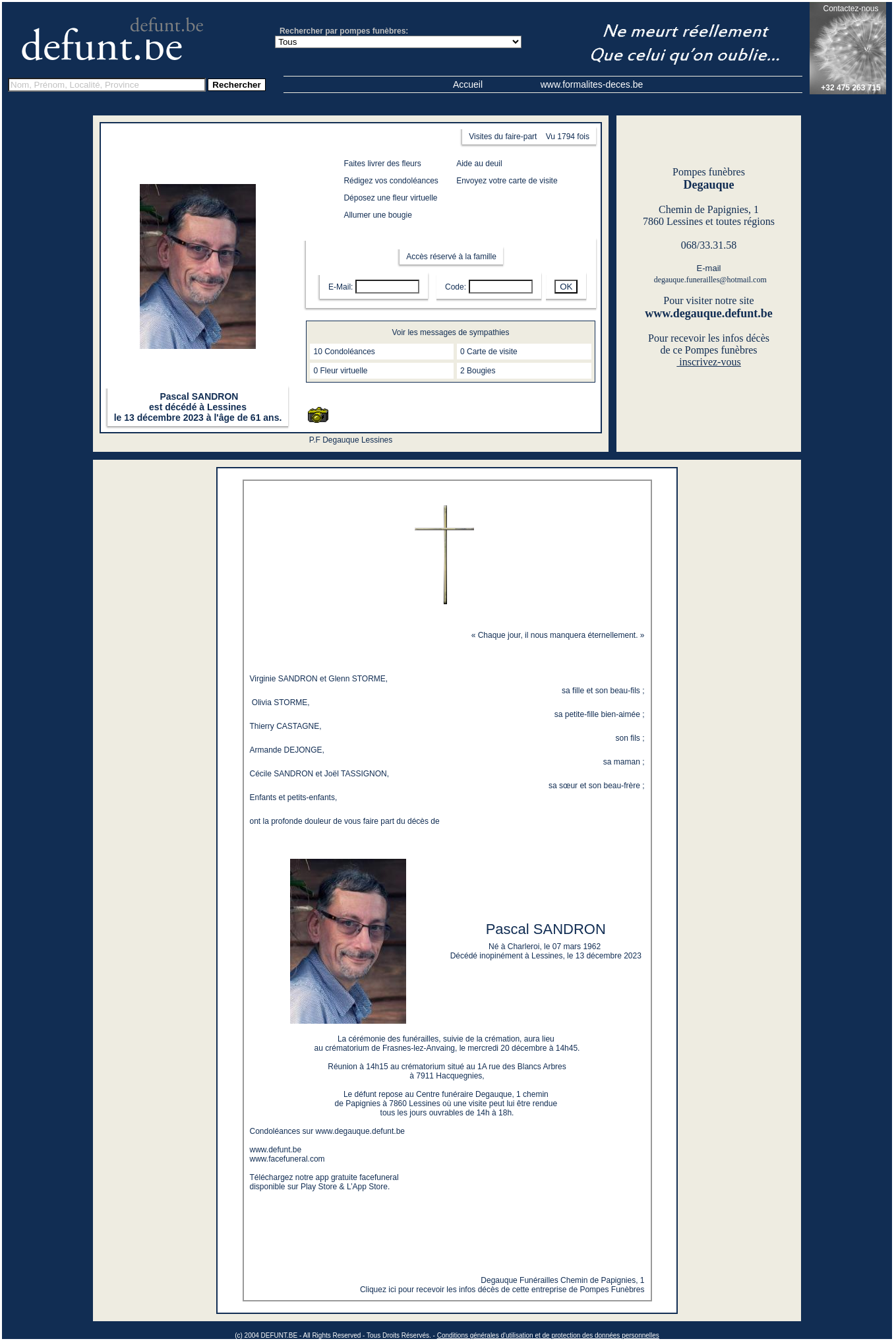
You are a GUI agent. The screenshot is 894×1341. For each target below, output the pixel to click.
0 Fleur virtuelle (340, 370)
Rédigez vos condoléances (390, 180)
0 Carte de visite (489, 351)
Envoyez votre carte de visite (506, 180)
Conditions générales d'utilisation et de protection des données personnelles (548, 1335)
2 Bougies (477, 370)
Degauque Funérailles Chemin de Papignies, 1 (562, 1280)
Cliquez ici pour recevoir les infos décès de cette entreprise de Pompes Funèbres (502, 1289)
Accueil (468, 84)
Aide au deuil (479, 163)
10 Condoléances (343, 351)
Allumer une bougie (377, 215)
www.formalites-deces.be (592, 84)
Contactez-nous (850, 8)
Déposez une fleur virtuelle (390, 198)
